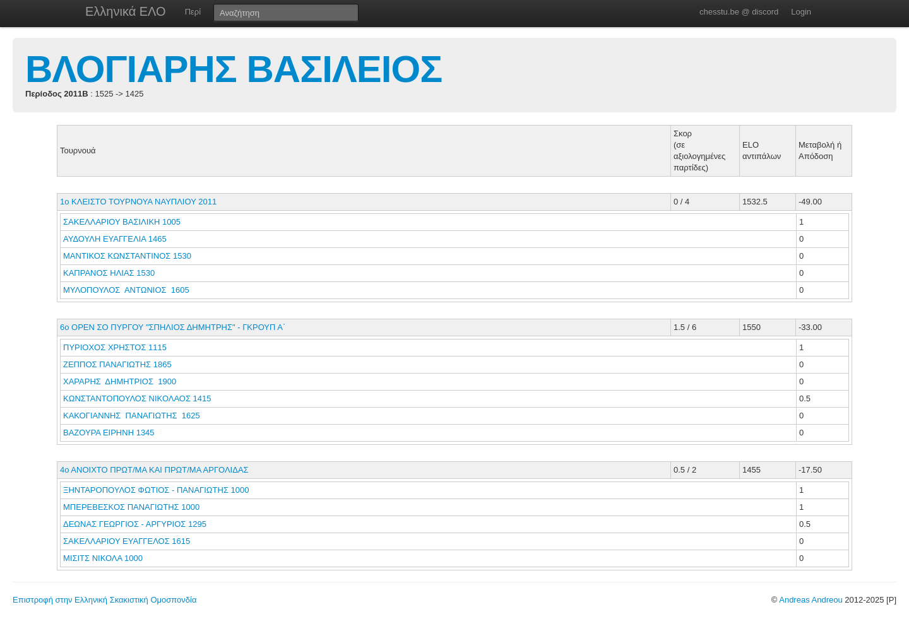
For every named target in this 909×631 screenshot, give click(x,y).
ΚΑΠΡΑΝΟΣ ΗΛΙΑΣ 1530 (109, 273)
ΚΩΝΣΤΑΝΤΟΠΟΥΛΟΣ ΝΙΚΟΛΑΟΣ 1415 (137, 398)
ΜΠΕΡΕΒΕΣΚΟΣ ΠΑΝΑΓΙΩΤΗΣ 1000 (131, 507)
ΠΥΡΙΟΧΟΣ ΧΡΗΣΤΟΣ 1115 (115, 347)
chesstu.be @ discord (738, 11)
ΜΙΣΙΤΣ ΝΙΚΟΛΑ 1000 (103, 558)
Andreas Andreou (810, 599)
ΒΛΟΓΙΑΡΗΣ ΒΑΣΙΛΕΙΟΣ (233, 69)
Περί (193, 11)
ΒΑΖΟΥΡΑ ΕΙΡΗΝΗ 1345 (109, 432)
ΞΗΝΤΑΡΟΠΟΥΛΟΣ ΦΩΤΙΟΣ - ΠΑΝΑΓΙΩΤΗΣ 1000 (156, 490)
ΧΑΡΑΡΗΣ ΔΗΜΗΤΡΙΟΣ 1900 (119, 381)
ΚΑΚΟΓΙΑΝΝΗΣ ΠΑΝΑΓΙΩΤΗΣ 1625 (131, 415)
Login (801, 11)
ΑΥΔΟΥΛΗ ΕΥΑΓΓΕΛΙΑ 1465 (115, 239)
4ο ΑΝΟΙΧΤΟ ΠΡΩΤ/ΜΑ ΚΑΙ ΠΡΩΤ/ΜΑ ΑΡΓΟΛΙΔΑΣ (154, 470)
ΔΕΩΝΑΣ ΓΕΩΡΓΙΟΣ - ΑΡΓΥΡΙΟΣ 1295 (134, 524)
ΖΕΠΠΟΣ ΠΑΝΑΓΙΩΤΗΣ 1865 (117, 364)
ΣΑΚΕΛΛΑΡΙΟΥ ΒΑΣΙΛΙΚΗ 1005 (122, 222)
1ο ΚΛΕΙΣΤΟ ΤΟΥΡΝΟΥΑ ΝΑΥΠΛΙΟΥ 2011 (138, 201)
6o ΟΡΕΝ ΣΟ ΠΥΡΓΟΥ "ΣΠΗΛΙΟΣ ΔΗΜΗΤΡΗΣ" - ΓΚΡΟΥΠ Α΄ (172, 327)
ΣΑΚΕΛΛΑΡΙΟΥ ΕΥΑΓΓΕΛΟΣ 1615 (126, 541)
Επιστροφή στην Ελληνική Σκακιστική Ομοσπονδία (104, 599)
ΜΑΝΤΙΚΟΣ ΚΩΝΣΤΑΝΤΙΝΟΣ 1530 (127, 256)
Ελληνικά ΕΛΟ (125, 11)
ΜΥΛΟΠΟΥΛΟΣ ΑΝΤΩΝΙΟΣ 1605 (126, 290)
